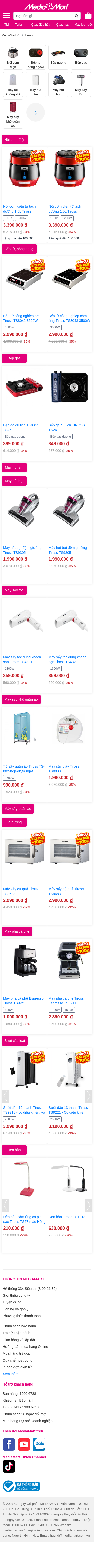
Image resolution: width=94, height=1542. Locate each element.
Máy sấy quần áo (17, 809)
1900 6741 (11, 1407)
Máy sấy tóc (14, 590)
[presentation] (5, 1096)
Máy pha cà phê (16, 931)
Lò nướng (14, 822)
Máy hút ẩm (14, 467)
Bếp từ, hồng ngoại (19, 249)
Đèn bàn (14, 1150)
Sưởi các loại (14, 1041)
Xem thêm (11, 1374)
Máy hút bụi (14, 481)
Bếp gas (14, 358)
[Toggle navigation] (6, 16)
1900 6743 (30, 1407)
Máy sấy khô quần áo (21, 699)
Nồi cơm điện (14, 140)
